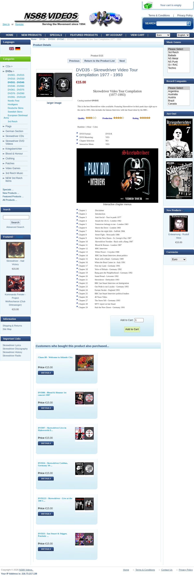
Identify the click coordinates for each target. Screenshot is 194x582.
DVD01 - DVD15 (15, 75)
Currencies (172, 252)
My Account (114, 35)
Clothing (10, 158)
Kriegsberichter (14, 148)
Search (6, 209)
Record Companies (176, 81)
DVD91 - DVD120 (16, 97)
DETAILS (46, 372)
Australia (179, 94)
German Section (14, 131)
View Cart (137, 35)
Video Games (13, 168)
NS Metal (179, 58)
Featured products (84, 35)
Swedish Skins (14, 111)
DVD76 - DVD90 (15, 93)
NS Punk (179, 61)
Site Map (7, 329)
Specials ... (8, 189)
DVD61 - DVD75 (15, 89)
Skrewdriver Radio (12, 355)
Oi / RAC (179, 64)
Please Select (179, 49)
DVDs (42, 39)
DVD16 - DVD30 (15, 78)
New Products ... (11, 193)
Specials (56, 35)
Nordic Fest (13, 100)
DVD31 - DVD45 (56, 39)
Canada (179, 103)
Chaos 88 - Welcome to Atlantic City (55, 357)
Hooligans (12, 104)
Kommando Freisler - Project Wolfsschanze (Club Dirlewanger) (15, 299)
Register (19, 24)
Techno (179, 68)
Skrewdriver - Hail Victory (15, 263)
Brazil (179, 100)
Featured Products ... (13, 196)
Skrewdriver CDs (15, 136)
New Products (31, 35)
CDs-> (9, 66)
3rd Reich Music (14, 173)
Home (9, 35)
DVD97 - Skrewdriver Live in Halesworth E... (52, 429)
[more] (19, 236)
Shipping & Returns (12, 325)
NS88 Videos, (26, 570)
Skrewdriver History (12, 352)
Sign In (6, 24)
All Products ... (10, 200)
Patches (10, 163)
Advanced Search (15, 227)
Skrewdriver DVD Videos (15, 142)
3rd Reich (12, 121)
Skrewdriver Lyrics (12, 345)
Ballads (179, 55)
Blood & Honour (14, 153)
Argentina (179, 91)
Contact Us (166, 570)
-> (10, 71)
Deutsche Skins (15, 108)
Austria (179, 97)
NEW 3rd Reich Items (14, 179)
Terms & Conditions (159, 15)
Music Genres (173, 42)
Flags (8, 126)
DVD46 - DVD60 (15, 86)
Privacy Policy (185, 15)
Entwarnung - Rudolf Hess (178, 236)
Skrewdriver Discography (15, 348)
